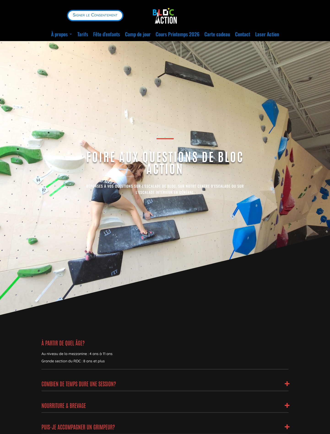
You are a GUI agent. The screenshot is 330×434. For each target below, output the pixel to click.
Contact (242, 34)
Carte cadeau (217, 34)
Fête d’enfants (106, 34)
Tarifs (82, 34)
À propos (59, 34)
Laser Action (267, 34)
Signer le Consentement (95, 15)
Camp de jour (138, 34)
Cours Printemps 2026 (177, 34)
